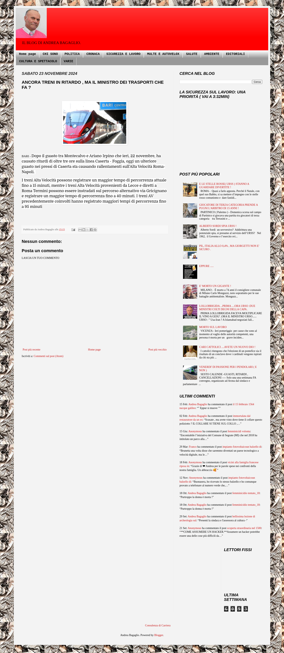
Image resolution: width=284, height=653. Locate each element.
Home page (27, 54)
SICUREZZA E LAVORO (123, 54)
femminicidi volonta (239, 431)
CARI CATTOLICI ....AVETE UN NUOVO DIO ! (227, 347)
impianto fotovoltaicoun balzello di (241, 446)
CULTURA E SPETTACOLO (38, 61)
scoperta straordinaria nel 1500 (244, 528)
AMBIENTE (211, 54)
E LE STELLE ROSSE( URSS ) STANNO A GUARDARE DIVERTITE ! (224, 185)
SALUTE (191, 54)
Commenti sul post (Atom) (49, 356)
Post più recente (31, 349)
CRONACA (93, 54)
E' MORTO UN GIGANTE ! (215, 286)
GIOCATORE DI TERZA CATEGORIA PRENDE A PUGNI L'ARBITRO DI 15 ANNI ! (228, 206)
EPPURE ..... (206, 266)
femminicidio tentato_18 (246, 493)
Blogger (158, 635)
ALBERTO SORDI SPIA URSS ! (217, 226)
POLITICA (72, 54)
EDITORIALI (235, 54)
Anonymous (195, 431)
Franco (193, 446)
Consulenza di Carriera (158, 625)
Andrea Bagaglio (197, 404)
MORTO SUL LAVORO (213, 327)
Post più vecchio (157, 349)
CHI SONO (50, 54)
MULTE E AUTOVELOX (163, 54)
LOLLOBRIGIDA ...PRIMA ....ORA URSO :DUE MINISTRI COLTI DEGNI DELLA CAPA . (227, 307)
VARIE (68, 61)
